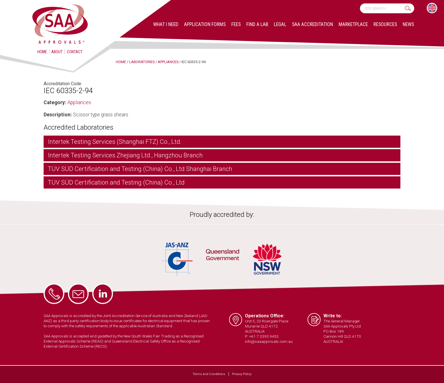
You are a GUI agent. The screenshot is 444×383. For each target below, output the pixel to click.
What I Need (165, 24)
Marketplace (353, 24)
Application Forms (205, 24)
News (408, 24)
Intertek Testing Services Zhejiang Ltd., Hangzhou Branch (125, 155)
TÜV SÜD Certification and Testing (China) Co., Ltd (116, 182)
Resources (385, 24)
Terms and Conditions (209, 374)
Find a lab (257, 24)
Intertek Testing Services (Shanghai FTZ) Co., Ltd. (115, 141)
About (57, 52)
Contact (74, 52)
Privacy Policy (241, 374)
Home (42, 52)
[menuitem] (432, 8)
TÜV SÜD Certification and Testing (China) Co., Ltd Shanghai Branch (140, 168)
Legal (280, 24)
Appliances (79, 102)
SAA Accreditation (312, 24)
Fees (236, 24)
